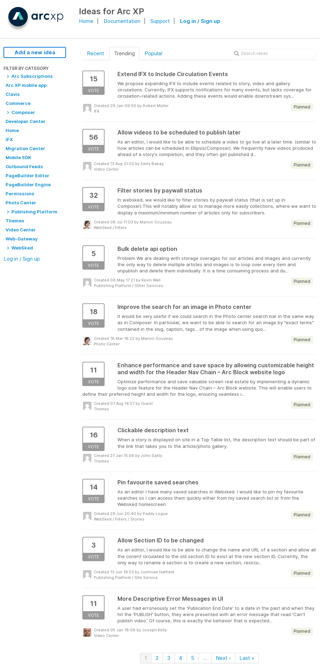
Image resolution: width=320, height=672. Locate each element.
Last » (246, 658)
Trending (124, 53)
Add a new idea (35, 52)
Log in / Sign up (200, 21)
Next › (223, 658)
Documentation (122, 21)
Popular (154, 53)
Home (86, 21)
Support (160, 21)
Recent (95, 53)
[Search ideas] (274, 53)
